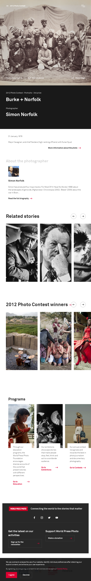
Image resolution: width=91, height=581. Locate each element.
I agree (11, 575)
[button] (73, 216)
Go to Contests (76, 468)
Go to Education (17, 483)
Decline (26, 575)
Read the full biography (18, 198)
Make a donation (55, 538)
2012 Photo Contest (17, 6)
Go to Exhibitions (46, 469)
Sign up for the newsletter (17, 543)
